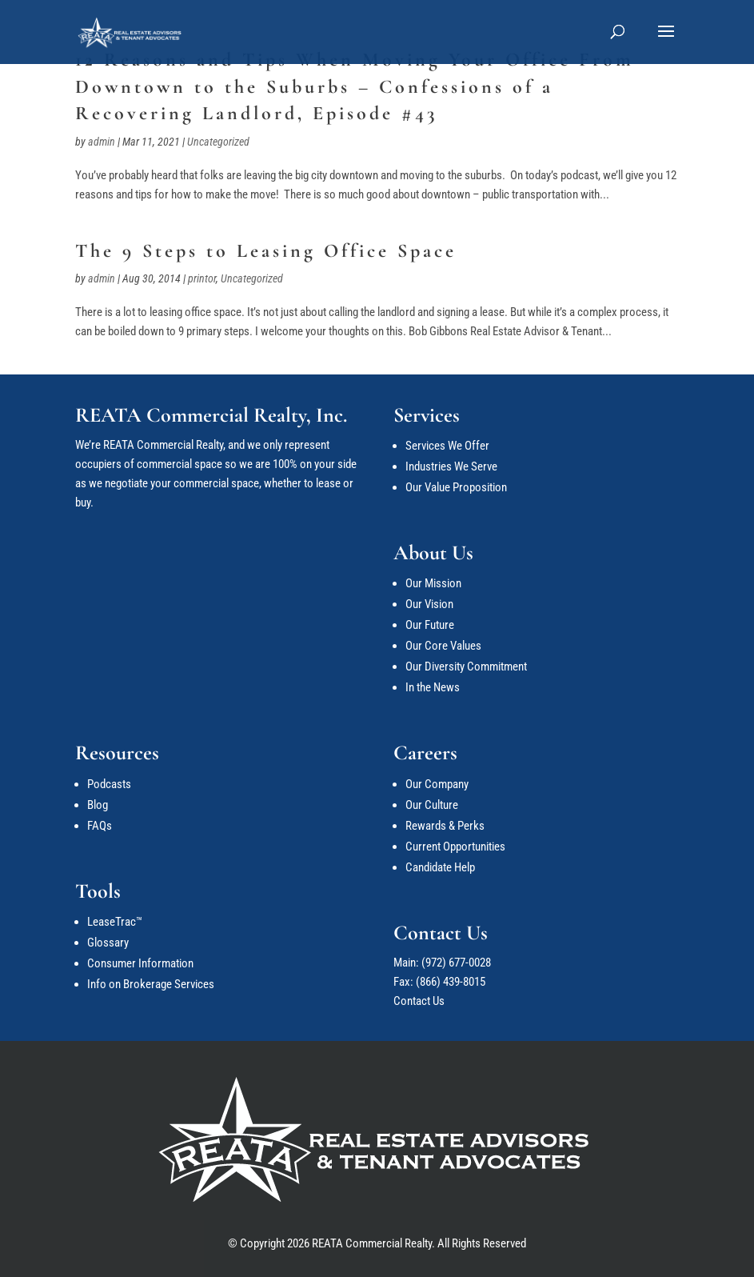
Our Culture (431, 805)
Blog (97, 805)
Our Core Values (443, 645)
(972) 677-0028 (456, 962)
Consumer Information (140, 963)
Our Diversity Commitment (466, 666)
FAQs (99, 826)
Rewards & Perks (445, 826)
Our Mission (433, 583)
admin (101, 141)
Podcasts (109, 784)
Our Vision (429, 604)
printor (202, 278)
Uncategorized (218, 141)
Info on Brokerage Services (150, 984)
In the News (432, 687)
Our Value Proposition (456, 487)
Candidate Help (440, 867)
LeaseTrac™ (114, 922)
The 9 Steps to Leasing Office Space (266, 250)
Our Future (429, 625)
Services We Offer (447, 445)
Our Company (437, 784)
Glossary (108, 942)
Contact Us (419, 1001)
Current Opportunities (455, 846)
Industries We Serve (451, 466)
